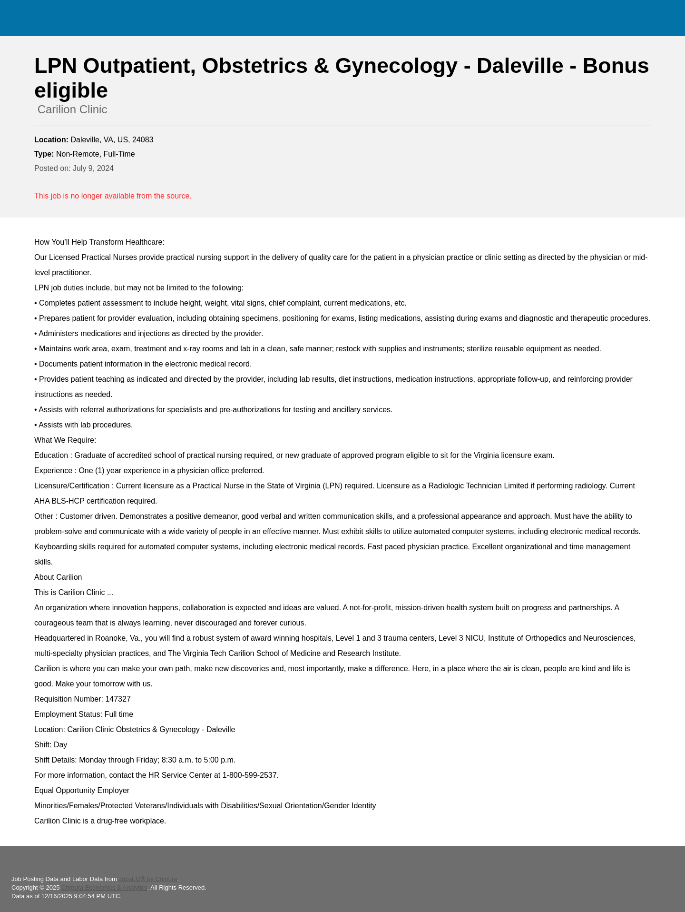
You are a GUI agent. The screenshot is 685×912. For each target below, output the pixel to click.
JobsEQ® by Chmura (147, 878)
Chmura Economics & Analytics (104, 887)
